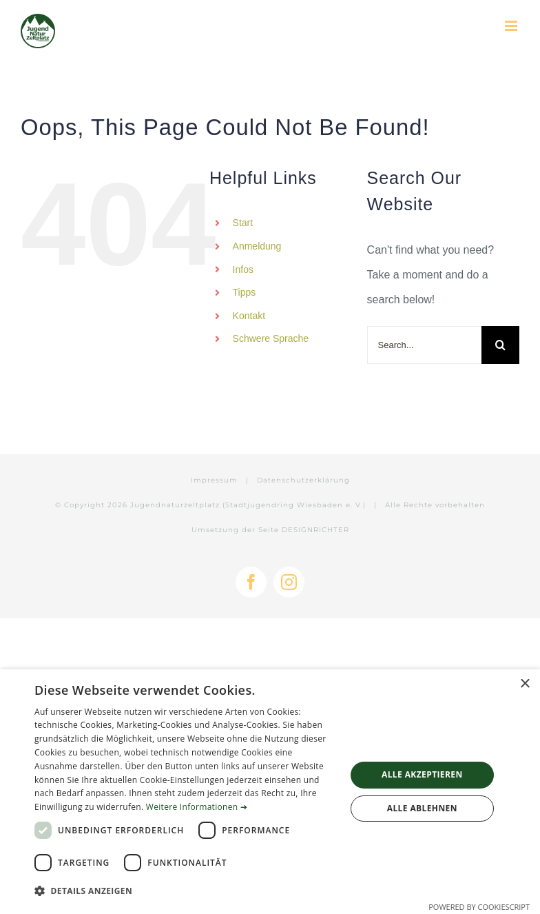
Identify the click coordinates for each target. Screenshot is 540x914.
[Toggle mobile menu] (512, 26)
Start (243, 222)
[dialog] (270, 791)
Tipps (244, 292)
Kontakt (249, 315)
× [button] (524, 684)
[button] (185, 891)
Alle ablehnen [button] (422, 808)
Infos (243, 269)
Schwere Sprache (271, 338)
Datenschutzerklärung (303, 480)
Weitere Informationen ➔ (196, 807)
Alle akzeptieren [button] (422, 774)
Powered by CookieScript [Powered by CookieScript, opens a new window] (479, 907)
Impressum (214, 480)
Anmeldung (257, 246)
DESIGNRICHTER (315, 529)
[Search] (500, 345)
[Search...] (424, 345)
